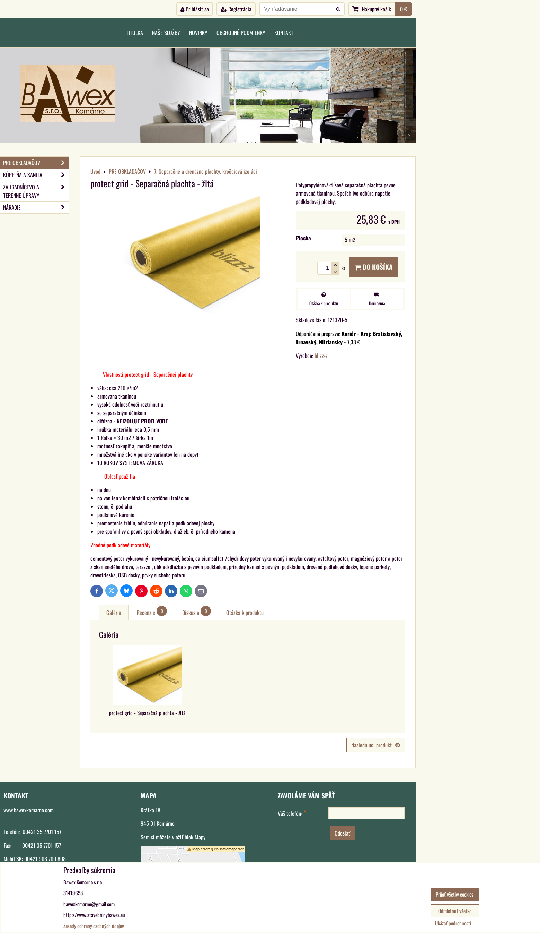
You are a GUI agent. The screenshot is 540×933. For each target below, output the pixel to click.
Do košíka (374, 267)
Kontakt (283, 32)
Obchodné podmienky (240, 32)
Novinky (198, 32)
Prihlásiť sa (194, 9)
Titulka (134, 32)
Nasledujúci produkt (375, 745)
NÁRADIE (36, 207)
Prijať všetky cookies (454, 894)
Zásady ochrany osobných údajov (93, 926)
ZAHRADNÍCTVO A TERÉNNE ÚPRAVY (36, 191)
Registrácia (236, 9)
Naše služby (166, 32)
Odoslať (342, 833)
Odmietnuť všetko (454, 911)
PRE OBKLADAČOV (36, 163)
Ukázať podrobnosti (453, 923)
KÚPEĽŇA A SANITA (36, 175)
